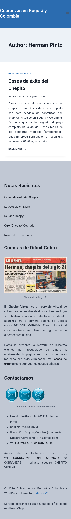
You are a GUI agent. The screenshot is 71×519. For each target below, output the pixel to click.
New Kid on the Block (18, 235)
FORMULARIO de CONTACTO (34, 443)
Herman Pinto (18, 96)
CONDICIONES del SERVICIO (36, 458)
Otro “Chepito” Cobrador (19, 225)
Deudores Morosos (19, 73)
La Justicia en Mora (17, 206)
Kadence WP (41, 493)
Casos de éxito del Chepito (21, 197)
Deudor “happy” (14, 216)
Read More (17, 149)
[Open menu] (68, 13)
